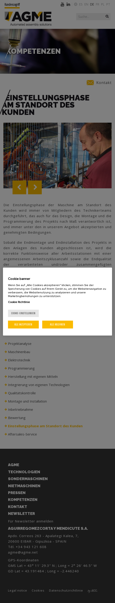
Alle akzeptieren (23, 324)
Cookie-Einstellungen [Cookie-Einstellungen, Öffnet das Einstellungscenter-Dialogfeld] (23, 313)
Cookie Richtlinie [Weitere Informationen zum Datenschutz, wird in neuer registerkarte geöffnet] (19, 302)
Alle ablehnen (57, 324)
